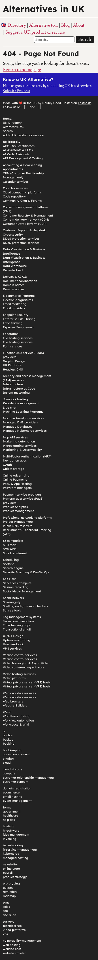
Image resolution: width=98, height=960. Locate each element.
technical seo (12, 925)
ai (4, 731)
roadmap (9, 896)
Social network (13, 598)
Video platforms (14, 678)
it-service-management (20, 849)
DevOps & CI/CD (15, 276)
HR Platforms (12, 365)
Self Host (9, 579)
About (78, 25)
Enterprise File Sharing (19, 319)
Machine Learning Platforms (23, 411)
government (12, 811)
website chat (12, 949)
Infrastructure (13, 384)
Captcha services (15, 188)
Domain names (13, 285)
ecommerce (11, 792)
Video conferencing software (24, 667)
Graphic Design (14, 361)
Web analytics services (19, 693)
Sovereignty (12, 602)
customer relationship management (28, 777)
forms (7, 807)
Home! (7, 118)
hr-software (11, 830)
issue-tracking (13, 845)
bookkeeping (12, 750)
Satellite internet (15, 553)
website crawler (14, 953)
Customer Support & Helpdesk (24, 230)
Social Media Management (22, 591)
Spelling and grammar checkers (25, 606)
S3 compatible (13, 540)
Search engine (13, 568)
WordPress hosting (16, 716)
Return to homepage (22, 69)
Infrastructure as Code (19, 388)
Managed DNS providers (20, 422)
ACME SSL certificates (18, 146)
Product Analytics (15, 507)
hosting (8, 826)
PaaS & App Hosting (17, 483)
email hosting (12, 796)
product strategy (15, 877)
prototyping (11, 883)
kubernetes (11, 853)
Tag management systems (22, 617)
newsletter (10, 864)
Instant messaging (16, 392)
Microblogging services (19, 445)
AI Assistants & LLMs (18, 150)
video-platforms (14, 930)
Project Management (18, 521)
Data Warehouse (15, 266)
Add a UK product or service (23, 135)
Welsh (7, 712)
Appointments (13, 169)
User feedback (13, 644)
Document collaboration (20, 281)
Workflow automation (18, 720)
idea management (16, 834)
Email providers (14, 308)
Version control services (20, 655)
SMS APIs (9, 549)
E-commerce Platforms (19, 295)
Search (84, 39)
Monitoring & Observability (22, 449)
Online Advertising (16, 475)
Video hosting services (19, 674)
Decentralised (13, 270)
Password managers (17, 488)
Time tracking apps (16, 625)
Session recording (15, 587)
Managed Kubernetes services (25, 430)
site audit (9, 915)
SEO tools (9, 545)
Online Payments (15, 479)
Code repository (14, 196)
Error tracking (13, 323)
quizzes (8, 887)
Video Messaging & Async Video (26, 663)
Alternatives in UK (44, 8)
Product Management (18, 511)
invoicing (9, 839)
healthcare (10, 815)
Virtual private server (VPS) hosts (27, 682)
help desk (9, 819)
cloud (7, 762)
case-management (16, 754)
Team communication (18, 621)
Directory (16, 25)
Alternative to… (43, 25)
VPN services (12, 648)
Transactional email (17, 629)
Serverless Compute (17, 583)
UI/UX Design (13, 636)
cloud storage (12, 769)
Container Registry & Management (28, 215)
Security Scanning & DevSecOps (26, 572)
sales (6, 906)
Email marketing (14, 304)
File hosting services (17, 338)
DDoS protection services (21, 238)
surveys (8, 921)
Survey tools (12, 610)
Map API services (15, 437)
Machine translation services (23, 418)
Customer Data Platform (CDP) (25, 223)
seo (5, 910)
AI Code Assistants (16, 154)
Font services (12, 346)
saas (6, 902)
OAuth (7, 464)
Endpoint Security (15, 314)
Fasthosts (84, 103)
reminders (10, 891)
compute (9, 773)
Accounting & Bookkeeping (22, 165)
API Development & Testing (23, 158)
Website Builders (15, 705)
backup (8, 739)
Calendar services (15, 181)
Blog (65, 25)
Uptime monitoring (16, 640)
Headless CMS (13, 369)
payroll (8, 872)
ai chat (8, 735)
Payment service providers (22, 494)
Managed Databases (17, 426)
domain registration (17, 788)
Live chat (9, 407)
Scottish (8, 564)
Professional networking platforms (27, 517)
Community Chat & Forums (22, 200)
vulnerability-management (22, 940)
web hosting (12, 945)
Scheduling (11, 559)
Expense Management (19, 327)
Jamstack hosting (15, 399)
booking (9, 743)
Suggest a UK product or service (35, 32)
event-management (17, 800)
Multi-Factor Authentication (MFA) (27, 456)
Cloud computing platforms (22, 192)
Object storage (13, 468)
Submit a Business (16, 91)
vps (5, 934)
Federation (11, 334)
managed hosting (15, 858)
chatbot (8, 758)
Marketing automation (19, 441)
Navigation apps (15, 460)
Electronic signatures (18, 300)
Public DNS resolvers (17, 526)
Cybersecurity (13, 234)
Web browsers (13, 701)
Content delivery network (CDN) (26, 219)
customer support (15, 781)
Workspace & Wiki (16, 724)
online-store (11, 868)
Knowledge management (21, 403)
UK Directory (12, 122)
